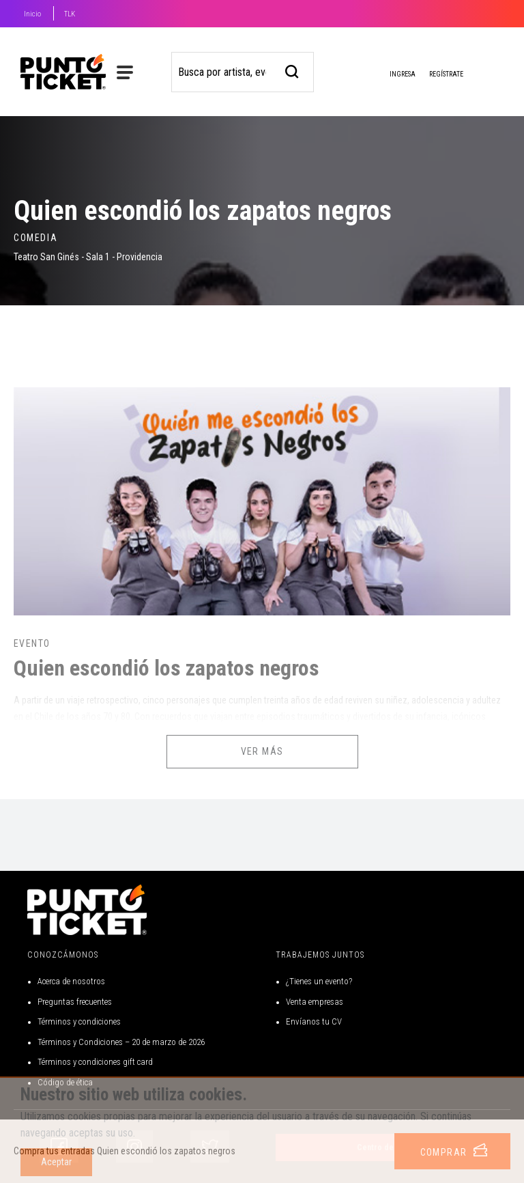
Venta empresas (314, 1002)
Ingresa (392, 75)
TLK (69, 14)
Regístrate (446, 74)
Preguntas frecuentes (75, 1002)
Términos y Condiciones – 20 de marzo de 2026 (121, 1042)
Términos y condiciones (79, 1021)
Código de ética (65, 1082)
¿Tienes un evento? (319, 981)
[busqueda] (292, 70)
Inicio (32, 14)
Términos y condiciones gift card (95, 1062)
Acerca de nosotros (71, 981)
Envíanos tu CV (314, 1021)
